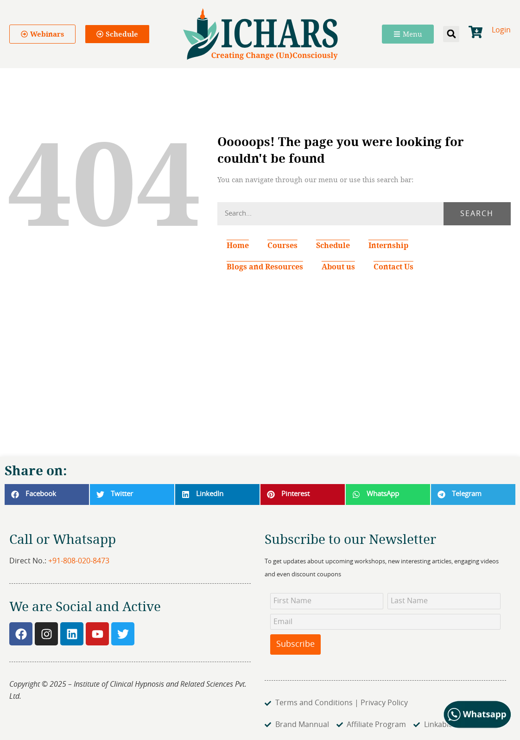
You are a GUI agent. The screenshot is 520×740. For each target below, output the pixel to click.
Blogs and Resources (265, 267)
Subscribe (295, 644)
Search (477, 213)
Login (501, 30)
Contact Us (393, 267)
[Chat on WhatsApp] (478, 726)
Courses (282, 245)
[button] (451, 34)
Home (238, 245)
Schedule (333, 245)
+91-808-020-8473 (78, 561)
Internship (388, 245)
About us (338, 267)
